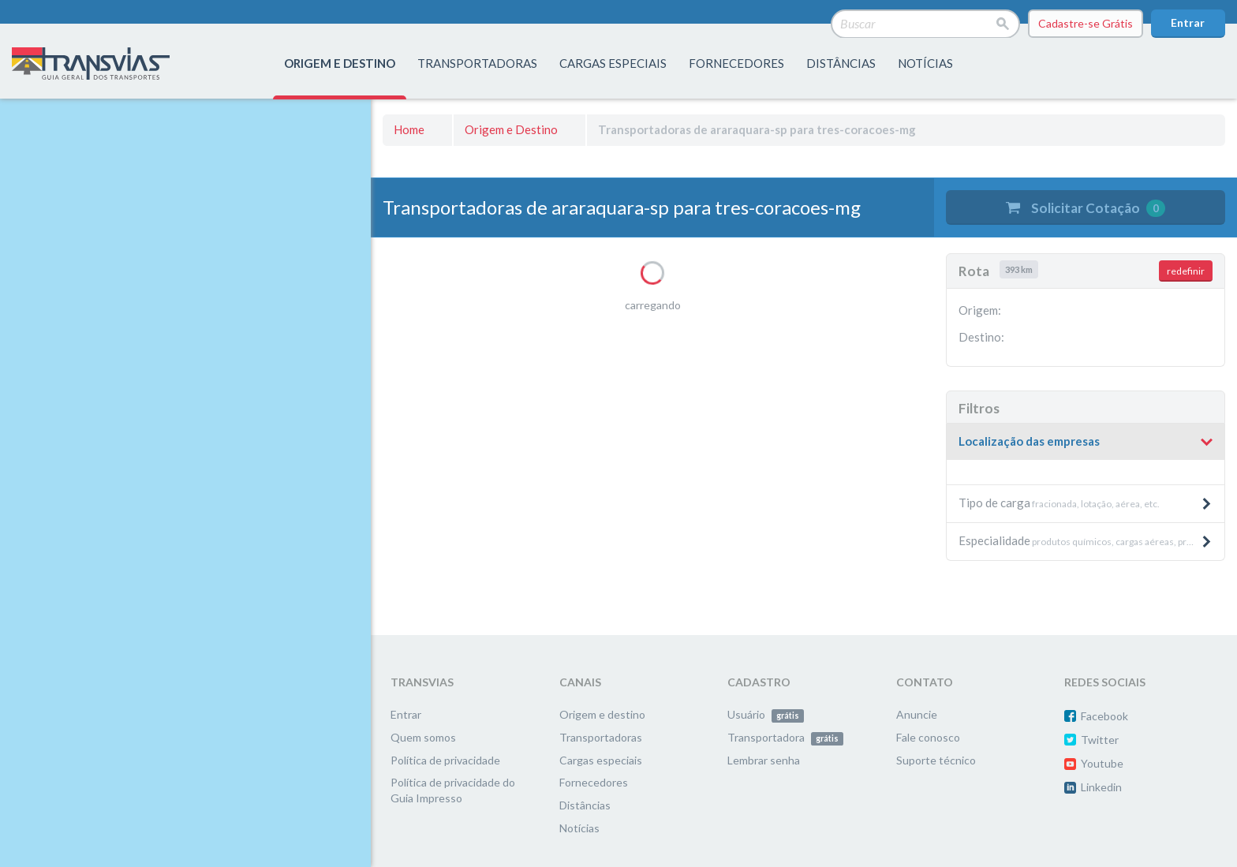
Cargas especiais (613, 63)
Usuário (765, 714)
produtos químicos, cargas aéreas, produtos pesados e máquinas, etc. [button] (1091, 540)
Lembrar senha (763, 760)
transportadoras (477, 63)
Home (409, 129)
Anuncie (916, 714)
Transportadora (785, 737)
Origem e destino (602, 714)
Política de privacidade (445, 760)
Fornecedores (593, 782)
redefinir (1186, 271)
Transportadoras (600, 737)
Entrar (1188, 22)
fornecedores (736, 63)
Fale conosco (928, 737)
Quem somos (423, 737)
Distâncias (585, 805)
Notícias (925, 63)
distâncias (841, 63)
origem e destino (339, 63)
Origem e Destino (511, 129)
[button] (1085, 442)
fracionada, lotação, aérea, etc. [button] (1086, 502)
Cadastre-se (1085, 24)
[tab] (1085, 442)
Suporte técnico (936, 760)
